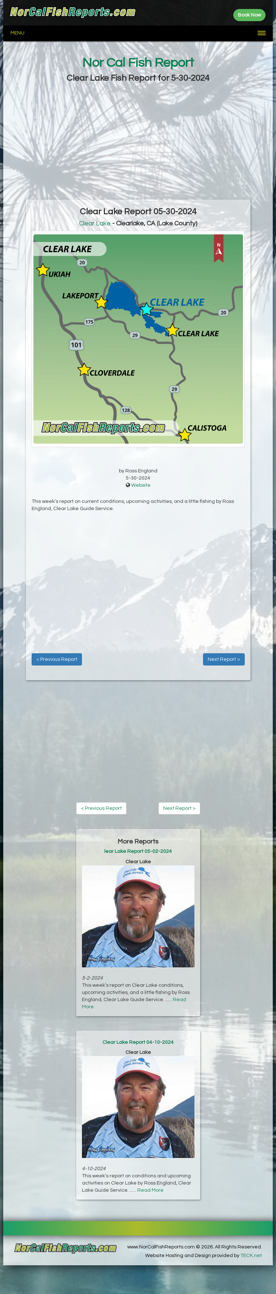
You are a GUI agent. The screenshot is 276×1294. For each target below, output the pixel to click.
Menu (17, 33)
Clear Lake (95, 223)
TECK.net (251, 1255)
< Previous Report (56, 659)
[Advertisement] (138, 142)
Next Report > (224, 659)
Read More (150, 1190)
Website (141, 485)
